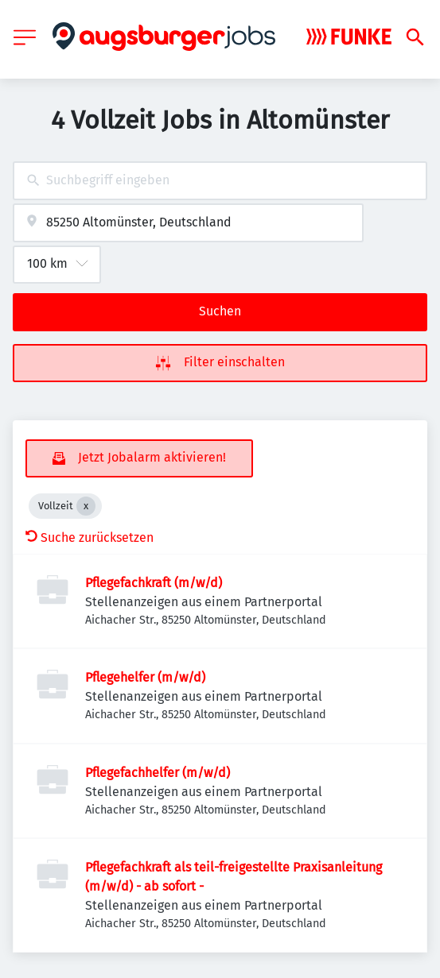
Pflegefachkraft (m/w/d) (153, 582)
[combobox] (220, 180)
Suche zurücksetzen (89, 537)
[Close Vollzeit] (85, 506)
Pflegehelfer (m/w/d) (145, 677)
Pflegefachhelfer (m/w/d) (157, 772)
